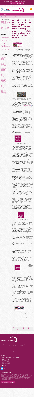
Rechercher (18, 16)
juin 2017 (2, 60)
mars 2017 (3, 64)
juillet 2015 (3, 84)
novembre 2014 (4, 93)
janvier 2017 (3, 67)
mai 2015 (3, 86)
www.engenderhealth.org (15, 351)
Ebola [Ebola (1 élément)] (6, 40)
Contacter (8, 16)
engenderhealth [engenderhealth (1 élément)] (3, 41)
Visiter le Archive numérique (8, 382)
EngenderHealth (27, 105)
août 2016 (3, 71)
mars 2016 (3, 78)
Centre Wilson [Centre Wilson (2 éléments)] (4, 37)
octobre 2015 (3, 81)
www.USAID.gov (9, 352)
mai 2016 (3, 75)
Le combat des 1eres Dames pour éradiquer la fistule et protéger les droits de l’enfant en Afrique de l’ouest (23, 328)
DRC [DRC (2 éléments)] (4, 40)
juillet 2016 (3, 73)
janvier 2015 (3, 91)
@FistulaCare (4, 368)
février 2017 (3, 65)
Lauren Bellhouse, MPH (23, 40)
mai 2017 (3, 62)
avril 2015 (3, 87)
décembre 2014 (4, 92)
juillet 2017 (3, 59)
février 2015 (3, 90)
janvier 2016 (3, 79)
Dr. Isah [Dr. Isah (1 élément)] (2, 40)
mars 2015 (3, 89)
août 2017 (3, 58)
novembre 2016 (4, 69)
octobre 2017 (3, 57)
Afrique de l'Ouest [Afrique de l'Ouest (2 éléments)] (5, 36)
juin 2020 (2, 56)
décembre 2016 (4, 68)
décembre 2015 (4, 80)
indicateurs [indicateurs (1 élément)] (6, 41)
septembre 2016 (4, 70)
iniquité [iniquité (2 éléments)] (2, 43)
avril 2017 (3, 63)
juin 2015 (2, 85)
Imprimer (13, 16)
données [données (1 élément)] (8, 37)
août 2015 (3, 82)
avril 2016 (3, 76)
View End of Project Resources (17, 3)
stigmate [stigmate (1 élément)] (2, 49)
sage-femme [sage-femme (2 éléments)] (6, 48)
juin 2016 (2, 74)
